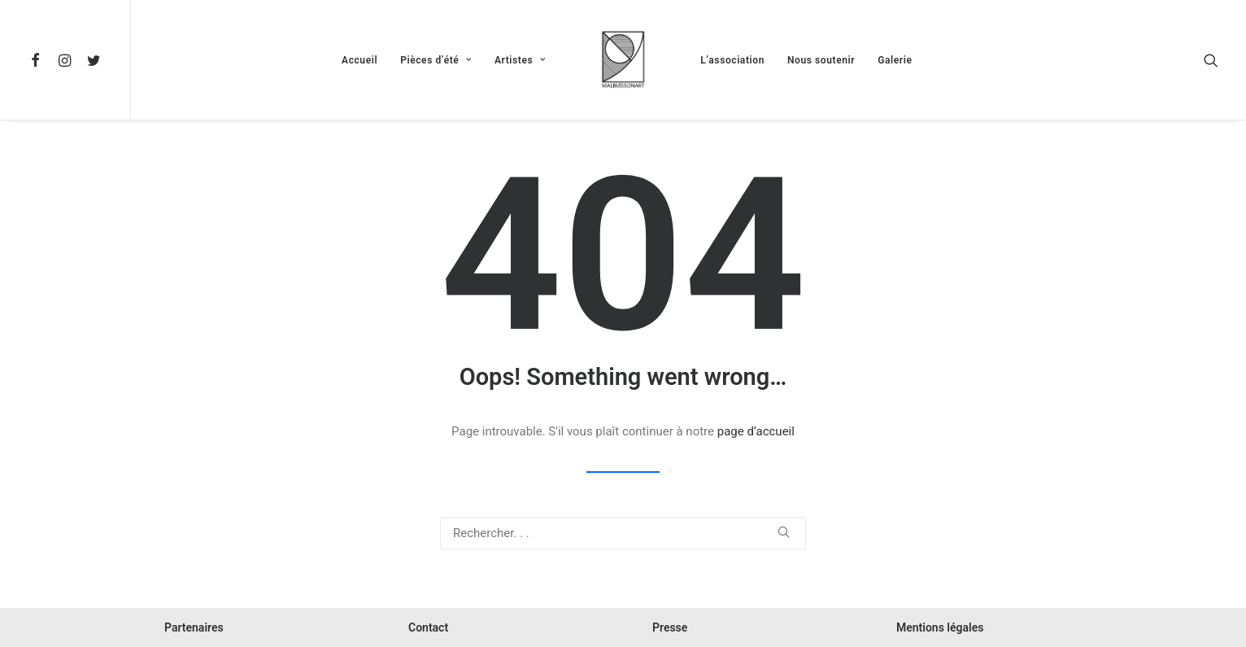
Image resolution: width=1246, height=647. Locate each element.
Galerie (895, 60)
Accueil (359, 60)
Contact (428, 627)
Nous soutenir (821, 60)
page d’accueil (756, 431)
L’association (732, 60)
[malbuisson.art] (623, 59)
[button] (39, 60)
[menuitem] (39, 60)
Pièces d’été (436, 60)
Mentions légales (939, 627)
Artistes (520, 60)
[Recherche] (623, 533)
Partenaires (194, 627)
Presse (669, 627)
